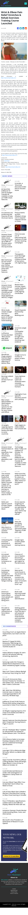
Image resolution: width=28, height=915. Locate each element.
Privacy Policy (14, 892)
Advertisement (14, 890)
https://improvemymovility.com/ (8, 78)
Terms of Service (14, 893)
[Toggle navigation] (25, 3)
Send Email (6, 161)
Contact (14, 888)
